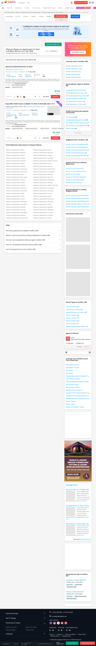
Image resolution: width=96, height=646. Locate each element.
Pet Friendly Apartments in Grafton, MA (77, 96)
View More (46, 97)
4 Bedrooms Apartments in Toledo (42, 204)
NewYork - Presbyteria (58, 129)
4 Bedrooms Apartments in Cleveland (16, 161)
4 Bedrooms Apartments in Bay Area (43, 153)
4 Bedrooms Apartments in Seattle (15, 194)
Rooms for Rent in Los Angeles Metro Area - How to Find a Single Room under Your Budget (78, 490)
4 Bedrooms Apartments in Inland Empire (44, 169)
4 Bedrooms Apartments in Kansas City (16, 172)
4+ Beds (41, 17)
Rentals (18, 13)
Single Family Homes (49, 8)
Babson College (71, 128)
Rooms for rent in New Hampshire (76, 177)
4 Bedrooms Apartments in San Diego (43, 191)
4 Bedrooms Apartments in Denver (15, 164)
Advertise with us (55, 636)
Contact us (59, 634)
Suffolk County (19, 70)
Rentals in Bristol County (73, 74)
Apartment (9, 17)
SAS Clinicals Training (72, 385)
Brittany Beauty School (21, 125)
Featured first (54, 51)
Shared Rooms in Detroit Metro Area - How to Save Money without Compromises (78, 524)
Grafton (25, 17)
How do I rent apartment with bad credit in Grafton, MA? (33, 245)
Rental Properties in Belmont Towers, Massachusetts (78, 204)
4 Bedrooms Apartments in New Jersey (16, 177)
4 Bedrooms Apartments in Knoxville (15, 210)
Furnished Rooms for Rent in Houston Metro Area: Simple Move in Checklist (78, 506)
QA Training (69, 373)
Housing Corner (71, 485)
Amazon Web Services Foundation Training (78, 376)
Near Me (9, 8)
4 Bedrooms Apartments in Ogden (42, 218)
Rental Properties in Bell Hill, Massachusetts (78, 201)
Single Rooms (69, 8)
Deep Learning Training (72, 387)
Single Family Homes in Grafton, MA (76, 312)
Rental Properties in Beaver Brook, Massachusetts (78, 198)
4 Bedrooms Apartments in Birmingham (16, 213)
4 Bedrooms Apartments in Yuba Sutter (16, 204)
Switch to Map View (53, 44)
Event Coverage (10, 630)
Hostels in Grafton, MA (72, 321)
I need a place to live (83, 8)
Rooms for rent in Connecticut (75, 169)
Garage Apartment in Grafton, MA (76, 90)
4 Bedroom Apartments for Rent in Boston (52, 13)
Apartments (18, 8)
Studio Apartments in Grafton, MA (76, 104)
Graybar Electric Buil (17, 87)
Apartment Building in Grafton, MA (76, 99)
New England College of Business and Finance (78, 123)
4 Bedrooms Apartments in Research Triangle (45, 185)
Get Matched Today (46, 34)
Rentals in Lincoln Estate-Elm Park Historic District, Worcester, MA (78, 156)
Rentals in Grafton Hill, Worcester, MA (77, 144)
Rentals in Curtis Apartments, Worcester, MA (78, 150)
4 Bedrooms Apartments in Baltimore (16, 153)
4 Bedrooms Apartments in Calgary (42, 155)
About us (51, 634)
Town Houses (36, 8)
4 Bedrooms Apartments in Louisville (43, 213)
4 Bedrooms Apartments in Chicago (15, 158)
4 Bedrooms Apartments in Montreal (43, 175)
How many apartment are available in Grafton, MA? (33, 231)
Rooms (60, 8)
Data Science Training (72, 365)
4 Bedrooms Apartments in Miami (15, 175)
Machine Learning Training (73, 390)
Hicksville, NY (31, 107)
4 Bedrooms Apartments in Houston (42, 166)
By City (18, 17)
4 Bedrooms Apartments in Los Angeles (44, 172)
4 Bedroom (28, 77)
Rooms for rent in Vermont (74, 183)
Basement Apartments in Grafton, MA (77, 327)
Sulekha (9, 2)
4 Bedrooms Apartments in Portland (15, 185)
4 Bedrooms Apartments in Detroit (42, 164)
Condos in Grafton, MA (72, 307)
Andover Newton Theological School (77, 126)
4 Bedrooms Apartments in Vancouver (43, 199)
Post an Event (30, 630)
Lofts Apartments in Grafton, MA (75, 101)
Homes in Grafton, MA (72, 315)
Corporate (25, 634)
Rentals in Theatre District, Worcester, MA (78, 147)
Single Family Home (24, 115)
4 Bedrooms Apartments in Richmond (16, 188)
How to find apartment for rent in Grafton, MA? (33, 250)
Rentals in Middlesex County (74, 69)
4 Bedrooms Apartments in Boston (15, 155)
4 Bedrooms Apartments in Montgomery (17, 218)
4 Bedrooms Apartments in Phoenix (15, 183)
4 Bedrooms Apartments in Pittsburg (43, 183)
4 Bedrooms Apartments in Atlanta (15, 150)
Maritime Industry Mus (31, 129)
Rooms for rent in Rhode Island (75, 180)
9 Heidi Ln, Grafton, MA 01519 (75, 592)
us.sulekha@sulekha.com (59, 616)
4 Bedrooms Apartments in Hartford (15, 166)
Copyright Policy (66, 636)
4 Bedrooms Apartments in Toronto (15, 199)
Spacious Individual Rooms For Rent (19, 67)
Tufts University (71, 117)
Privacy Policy (82, 634)
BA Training (69, 370)
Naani (73, 338)
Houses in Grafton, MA (72, 318)
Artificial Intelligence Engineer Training (77, 382)
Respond (55, 97)
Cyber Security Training (73, 379)
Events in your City (11, 627)
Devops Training (70, 401)
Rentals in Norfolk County (73, 72)
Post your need (72, 643)
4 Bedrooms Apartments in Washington (16, 202)
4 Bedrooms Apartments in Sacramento (43, 188)
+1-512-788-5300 (57, 612)
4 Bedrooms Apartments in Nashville (16, 207)
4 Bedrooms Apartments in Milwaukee (43, 210)
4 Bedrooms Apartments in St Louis (42, 194)
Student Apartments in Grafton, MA (76, 93)
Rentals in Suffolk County (73, 77)
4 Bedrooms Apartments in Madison (15, 215)
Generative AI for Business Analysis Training (78, 393)
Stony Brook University (20, 83)
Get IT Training (25, 619)
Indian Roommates (9, 13)
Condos (27, 8)
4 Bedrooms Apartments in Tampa (42, 196)
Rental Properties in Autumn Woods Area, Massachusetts (78, 196)
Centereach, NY (9, 70)
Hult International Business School (77, 120)
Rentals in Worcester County (74, 66)
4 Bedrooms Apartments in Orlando (15, 180)
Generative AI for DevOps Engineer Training (78, 396)
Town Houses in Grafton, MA (74, 310)
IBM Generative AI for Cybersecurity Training (78, 399)
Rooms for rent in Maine (73, 174)
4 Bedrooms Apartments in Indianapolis (16, 169)
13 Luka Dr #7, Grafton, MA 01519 (76, 580)
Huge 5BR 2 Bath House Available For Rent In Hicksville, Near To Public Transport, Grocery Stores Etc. (30, 104)
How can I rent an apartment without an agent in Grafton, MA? (33, 240)
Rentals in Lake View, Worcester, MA (76, 153)
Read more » (84, 501)
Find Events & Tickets (25, 623)
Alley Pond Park (45, 129)
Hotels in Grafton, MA (72, 324)
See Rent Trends (78, 52)
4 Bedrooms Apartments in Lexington (43, 215)
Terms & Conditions (70, 634)
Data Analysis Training (72, 368)
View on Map (9, 108)
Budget (48, 17)
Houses (21, 77)
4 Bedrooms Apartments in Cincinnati (43, 158)
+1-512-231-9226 (68, 612)
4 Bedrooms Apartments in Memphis (43, 207)
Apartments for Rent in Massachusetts (30, 13)
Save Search (75, 17)
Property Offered (11, 77)
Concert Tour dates (31, 627)
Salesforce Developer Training (75, 407)
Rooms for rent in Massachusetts (76, 171)
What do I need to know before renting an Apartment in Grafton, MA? (33, 236)
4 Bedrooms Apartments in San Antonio (16, 191)
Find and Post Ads (25, 614)
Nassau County (40, 107)
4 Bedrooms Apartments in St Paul (15, 196)
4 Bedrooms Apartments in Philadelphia (43, 180)
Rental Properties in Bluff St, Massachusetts (78, 207)
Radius (33, 17)
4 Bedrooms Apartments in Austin (42, 150)
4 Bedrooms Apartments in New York (43, 177)
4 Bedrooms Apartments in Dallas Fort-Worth (45, 161)
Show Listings (61, 16)
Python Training (70, 404)
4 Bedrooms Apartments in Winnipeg (43, 202)
